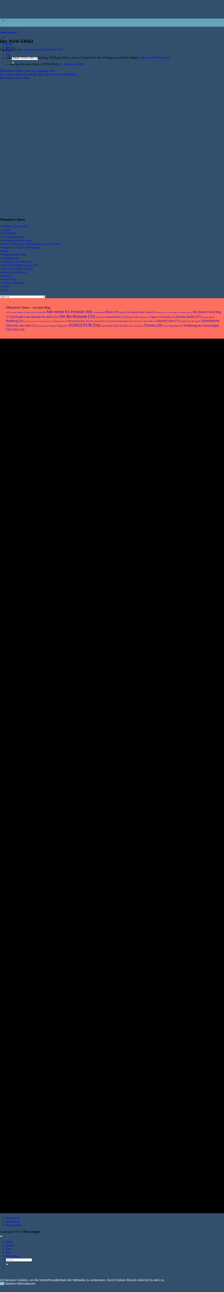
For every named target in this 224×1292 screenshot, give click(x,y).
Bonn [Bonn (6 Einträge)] (123, 312)
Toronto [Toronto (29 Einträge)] (153, 325)
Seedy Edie (9, 279)
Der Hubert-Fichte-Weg (16, 240)
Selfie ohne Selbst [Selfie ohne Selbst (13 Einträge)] (24, 325)
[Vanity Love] (18, 468)
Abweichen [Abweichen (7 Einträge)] (32, 312)
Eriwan (6, 275)
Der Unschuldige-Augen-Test (20, 265)
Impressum (12, 1221)
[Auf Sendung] (18, 993)
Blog (9, 1241)
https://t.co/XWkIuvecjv (155, 57)
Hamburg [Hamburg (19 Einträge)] (14, 320)
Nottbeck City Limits (15, 226)
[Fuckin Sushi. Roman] (18, 928)
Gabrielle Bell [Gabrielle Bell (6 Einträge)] (208, 317)
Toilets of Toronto (13, 283)
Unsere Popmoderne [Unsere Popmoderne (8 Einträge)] (173, 326)
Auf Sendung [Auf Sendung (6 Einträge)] (99, 312)
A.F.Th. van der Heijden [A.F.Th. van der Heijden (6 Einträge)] (16, 312)
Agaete (6, 229)
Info (8, 54)
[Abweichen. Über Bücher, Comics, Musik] (18, 533)
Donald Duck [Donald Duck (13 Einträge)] (115, 316)
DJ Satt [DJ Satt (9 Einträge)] (101, 317)
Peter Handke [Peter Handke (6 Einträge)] (150, 321)
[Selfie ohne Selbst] (18, 727)
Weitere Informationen (20, 1283)
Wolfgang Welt (45, 70)
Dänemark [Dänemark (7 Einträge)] (144, 317)
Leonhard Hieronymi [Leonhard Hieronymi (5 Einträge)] (45, 321)
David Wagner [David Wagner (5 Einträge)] (173, 312)
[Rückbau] (18, 861)
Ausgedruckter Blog (14, 254)
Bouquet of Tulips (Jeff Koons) (21, 247)
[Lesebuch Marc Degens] (18, 796)
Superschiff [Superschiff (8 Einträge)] (107, 326)
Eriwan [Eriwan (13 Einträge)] (169, 316)
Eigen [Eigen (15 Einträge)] (156, 316)
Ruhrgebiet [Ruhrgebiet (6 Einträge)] (185, 321)
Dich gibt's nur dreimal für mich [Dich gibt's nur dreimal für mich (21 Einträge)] (35, 317)
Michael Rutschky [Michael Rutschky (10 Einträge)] (78, 321)
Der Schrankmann (13, 236)
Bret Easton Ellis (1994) (15, 77)
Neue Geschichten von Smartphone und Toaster (31, 244)
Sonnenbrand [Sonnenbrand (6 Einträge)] (43, 326)
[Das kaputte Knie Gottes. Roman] (18, 1197)
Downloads (13, 1218)
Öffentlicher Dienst (8, 32)
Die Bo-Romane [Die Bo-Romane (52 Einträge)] (77, 316)
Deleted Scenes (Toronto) (17, 268)
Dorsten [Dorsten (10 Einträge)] (132, 317)
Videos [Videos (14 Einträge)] (18, 329)
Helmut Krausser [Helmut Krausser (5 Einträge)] (30, 321)
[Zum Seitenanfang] (1, 1236)
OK (2, 1283)
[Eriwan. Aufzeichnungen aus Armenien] (18, 395)
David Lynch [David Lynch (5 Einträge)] (162, 312)
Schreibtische (10, 258)
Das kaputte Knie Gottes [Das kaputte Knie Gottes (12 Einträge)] (141, 312)
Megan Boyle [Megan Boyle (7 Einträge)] (60, 321)
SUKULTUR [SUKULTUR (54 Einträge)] (84, 325)
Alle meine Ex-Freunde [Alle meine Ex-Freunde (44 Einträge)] (69, 311)
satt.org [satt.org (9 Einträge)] (196, 321)
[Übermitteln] (7, 1264)
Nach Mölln (9, 233)
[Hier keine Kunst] (18, 597)
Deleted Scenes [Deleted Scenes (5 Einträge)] (186, 312)
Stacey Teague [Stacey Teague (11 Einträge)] (59, 325)
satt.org (30, 70)
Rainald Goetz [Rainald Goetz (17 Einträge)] (168, 320)
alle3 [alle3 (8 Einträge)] (42, 312)
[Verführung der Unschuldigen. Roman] (18, 1129)
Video (5, 290)
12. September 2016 (71, 64)
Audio (5, 286)
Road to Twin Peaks (14, 272)
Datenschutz (13, 1225)
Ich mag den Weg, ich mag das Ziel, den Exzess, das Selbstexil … (40, 74)
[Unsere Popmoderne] (18, 661)
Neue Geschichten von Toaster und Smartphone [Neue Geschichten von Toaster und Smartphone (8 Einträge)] (111, 321)
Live (8, 1249)
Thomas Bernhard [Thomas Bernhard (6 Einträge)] (135, 326)
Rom (5, 251)
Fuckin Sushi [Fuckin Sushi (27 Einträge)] (188, 317)
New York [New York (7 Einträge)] (138, 321)
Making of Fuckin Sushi (16, 261)
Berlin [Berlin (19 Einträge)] (112, 312)
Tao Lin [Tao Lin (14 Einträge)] (120, 325)
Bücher (10, 47)
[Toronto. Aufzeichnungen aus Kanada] (18, 1063)
